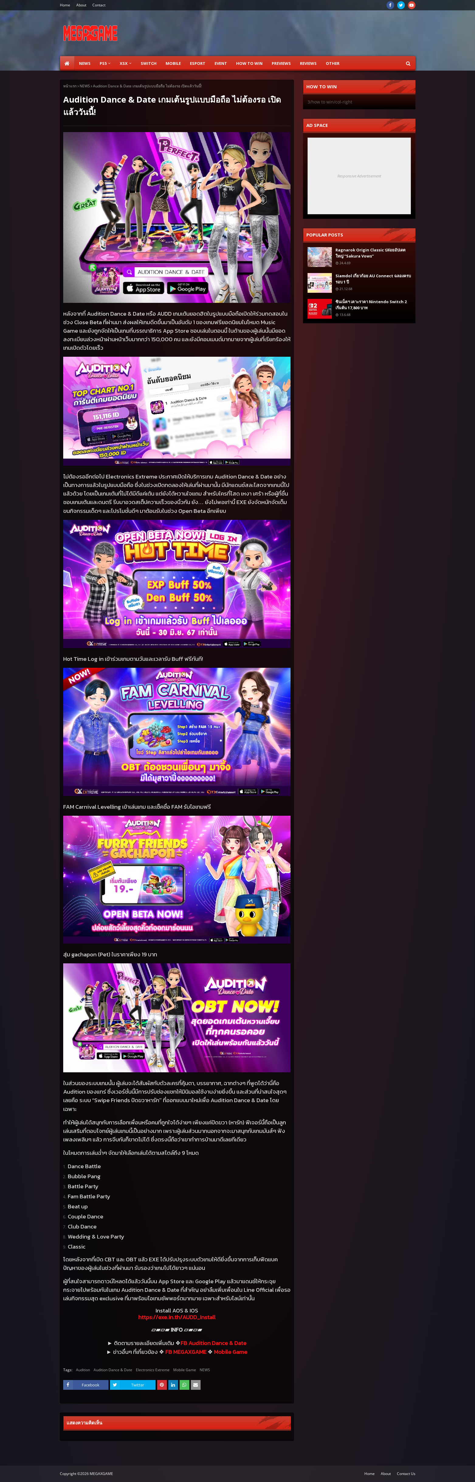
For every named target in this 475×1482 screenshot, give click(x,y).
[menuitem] (67, 63)
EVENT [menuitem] (221, 63)
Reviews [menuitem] (308, 63)
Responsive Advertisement (359, 176)
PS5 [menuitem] (103, 63)
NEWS (85, 86)
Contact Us (406, 1473)
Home (65, 5)
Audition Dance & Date (113, 1369)
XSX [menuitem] (124, 63)
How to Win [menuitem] (249, 63)
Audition (83, 1369)
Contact (98, 5)
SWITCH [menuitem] (149, 63)
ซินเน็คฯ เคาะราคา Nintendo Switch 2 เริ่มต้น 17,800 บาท (371, 304)
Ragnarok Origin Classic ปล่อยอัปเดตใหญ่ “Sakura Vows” (370, 253)
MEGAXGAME (101, 1473)
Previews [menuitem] (281, 63)
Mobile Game (184, 1369)
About (81, 5)
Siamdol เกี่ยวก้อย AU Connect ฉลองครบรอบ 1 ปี (373, 279)
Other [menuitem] (332, 63)
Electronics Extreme (153, 1369)
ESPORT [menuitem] (197, 63)
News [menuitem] (85, 63)
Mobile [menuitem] (173, 63)
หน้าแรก (70, 86)
